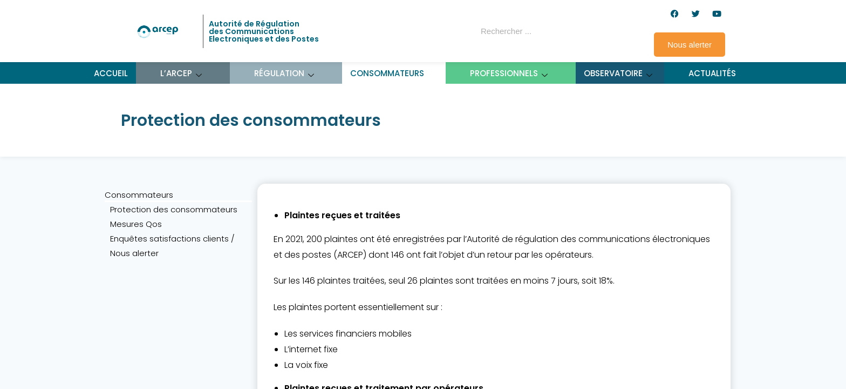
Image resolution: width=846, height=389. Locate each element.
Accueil (111, 73)
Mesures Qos (136, 224)
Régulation (284, 73)
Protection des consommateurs (173, 209)
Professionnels (509, 73)
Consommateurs (392, 73)
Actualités (712, 73)
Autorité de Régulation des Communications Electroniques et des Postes (264, 31)
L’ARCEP (181, 73)
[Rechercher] (576, 31)
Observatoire (618, 73)
